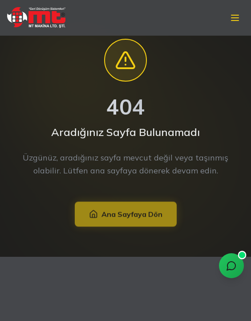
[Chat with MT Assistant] (231, 265)
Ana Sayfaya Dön (125, 214)
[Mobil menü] (235, 16)
